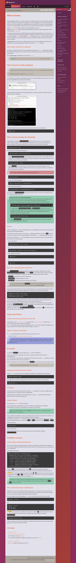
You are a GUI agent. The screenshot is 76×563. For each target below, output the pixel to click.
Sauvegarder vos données (41, 326)
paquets (13, 379)
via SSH (58, 28)
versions (9, 36)
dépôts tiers (17, 409)
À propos (29, 6)
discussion (23, 543)
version (23, 37)
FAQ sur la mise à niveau (30, 76)
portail (38, 10)
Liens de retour (59, 82)
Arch (19, 32)
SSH (19, 232)
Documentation (16, 6)
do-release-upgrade (26, 144)
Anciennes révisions (60, 80)
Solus (23, 32)
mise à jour (41, 51)
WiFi (32, 371)
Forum (24, 6)
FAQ (51, 60)
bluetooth (35, 371)
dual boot (11, 338)
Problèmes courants (60, 48)
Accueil (9, 6)
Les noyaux (59, 45)
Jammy (21, 424)
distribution (13, 29)
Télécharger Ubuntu (60, 91)
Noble (50, 424)
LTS (12, 36)
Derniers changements (61, 67)
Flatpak (42, 416)
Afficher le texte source (61, 77)
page (43, 331)
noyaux (32, 397)
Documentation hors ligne (62, 90)
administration (50, 10)
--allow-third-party (13, 440)
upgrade (58, 78)
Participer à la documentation (62, 88)
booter (28, 503)
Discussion (12, 550)
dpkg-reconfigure (13, 522)
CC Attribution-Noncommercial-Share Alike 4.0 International (45, 560)
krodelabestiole (18, 548)
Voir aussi (58, 56)
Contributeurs (12, 548)
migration (24, 10)
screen (20, 241)
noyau (31, 357)
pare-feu (40, 238)
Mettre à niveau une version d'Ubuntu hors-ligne (19, 541)
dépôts (10, 329)
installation (43, 10)
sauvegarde (37, 73)
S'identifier (59, 12)
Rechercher (68, 9)
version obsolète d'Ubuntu (22, 326)
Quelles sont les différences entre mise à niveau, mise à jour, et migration (31, 60)
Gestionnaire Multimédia (61, 69)
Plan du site (59, 70)
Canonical (36, 37)
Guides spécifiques (60, 32)
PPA (18, 418)
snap (38, 416)
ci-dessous (38, 483)
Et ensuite (59, 40)
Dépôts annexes (60, 46)
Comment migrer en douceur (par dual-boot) (27, 340)
